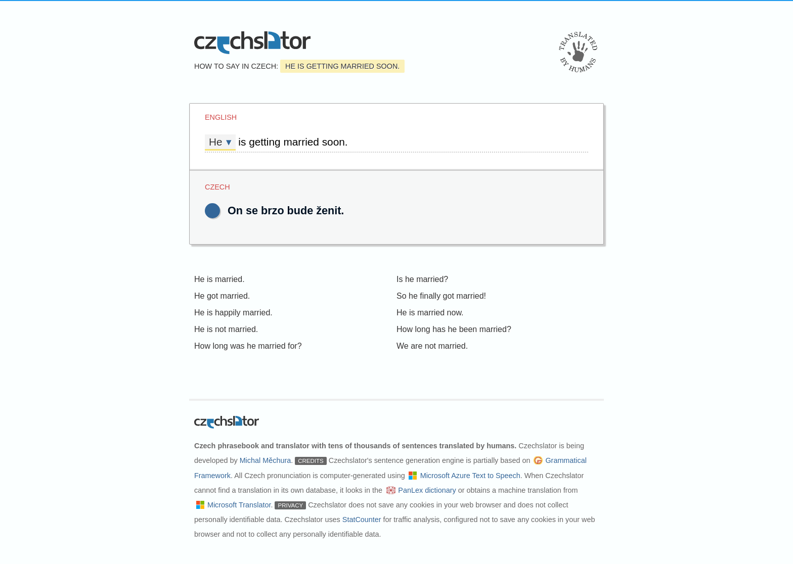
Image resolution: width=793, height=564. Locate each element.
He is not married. (226, 329)
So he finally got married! (441, 296)
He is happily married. (233, 312)
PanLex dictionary (427, 490)
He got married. (222, 296)
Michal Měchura (265, 460)
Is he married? (422, 279)
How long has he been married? (453, 329)
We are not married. (432, 346)
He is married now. (430, 312)
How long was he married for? (248, 346)
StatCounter (361, 519)
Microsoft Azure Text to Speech (470, 476)
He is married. (219, 279)
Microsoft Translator (239, 505)
